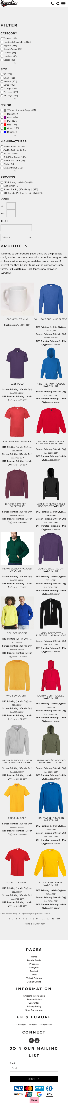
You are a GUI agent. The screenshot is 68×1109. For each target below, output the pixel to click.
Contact (34, 971)
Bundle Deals (34, 960)
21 (43, 918)
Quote (34, 974)
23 (52, 918)
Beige (10, 113)
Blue (9, 131)
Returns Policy (34, 999)
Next (57, 918)
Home (34, 956)
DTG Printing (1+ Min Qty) (49, 327)
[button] (58, 3)
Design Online (34, 981)
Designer (34, 967)
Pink (9, 121)
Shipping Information (34, 995)
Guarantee (34, 1002)
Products (34, 963)
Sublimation (10, 324)
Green (10, 128)
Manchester (46, 1024)
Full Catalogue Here (20, 269)
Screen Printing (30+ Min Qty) (51, 334)
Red (9, 124)
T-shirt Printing (34, 978)
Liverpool (21, 1024)
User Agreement (34, 1010)
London (33, 1024)
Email (12, 1063)
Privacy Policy (34, 1006)
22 (48, 918)
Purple (10, 117)
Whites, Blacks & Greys (18, 110)
